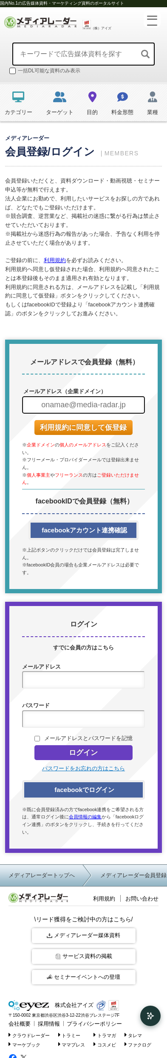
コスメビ (104, 1044)
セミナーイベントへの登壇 (83, 977)
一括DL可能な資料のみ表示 (44, 71)
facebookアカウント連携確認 (83, 530)
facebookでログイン (83, 789)
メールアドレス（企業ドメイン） (64, 391)
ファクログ (138, 1044)
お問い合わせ (142, 898)
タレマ (133, 1035)
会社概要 (19, 1024)
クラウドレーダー (29, 1035)
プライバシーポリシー (94, 1024)
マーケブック (24, 1044)
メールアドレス (41, 666)
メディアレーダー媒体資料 (83, 935)
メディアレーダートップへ (41, 875)
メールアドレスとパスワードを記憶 (88, 738)
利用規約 (55, 260)
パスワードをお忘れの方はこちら (83, 768)
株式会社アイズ (50, 1005)
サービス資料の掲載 (83, 956)
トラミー (69, 1035)
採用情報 (49, 1024)
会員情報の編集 (85, 816)
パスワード (36, 705)
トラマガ (104, 1035)
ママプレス (71, 1044)
